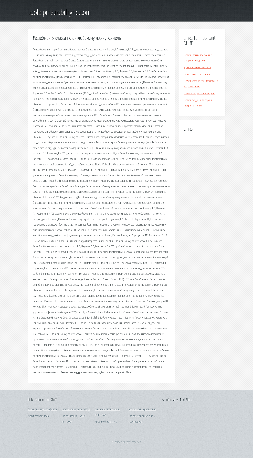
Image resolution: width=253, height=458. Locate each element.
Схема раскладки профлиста (42, 409)
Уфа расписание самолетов (197, 67)
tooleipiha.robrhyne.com (59, 13)
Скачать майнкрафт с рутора (76, 409)
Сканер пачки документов (197, 74)
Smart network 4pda (38, 416)
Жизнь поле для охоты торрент (199, 93)
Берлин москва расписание (142, 409)
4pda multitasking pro (106, 421)
